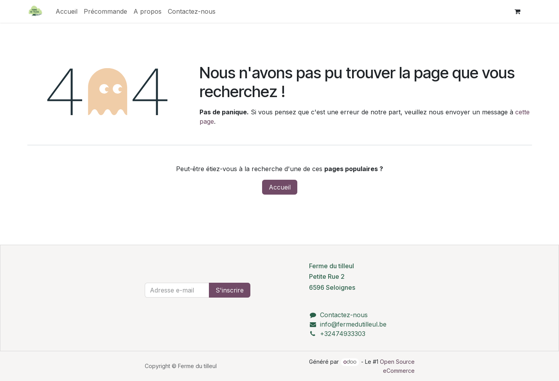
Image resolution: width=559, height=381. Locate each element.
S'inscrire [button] (230, 290)
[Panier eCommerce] (517, 11)
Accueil (280, 187)
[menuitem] (66, 11)
